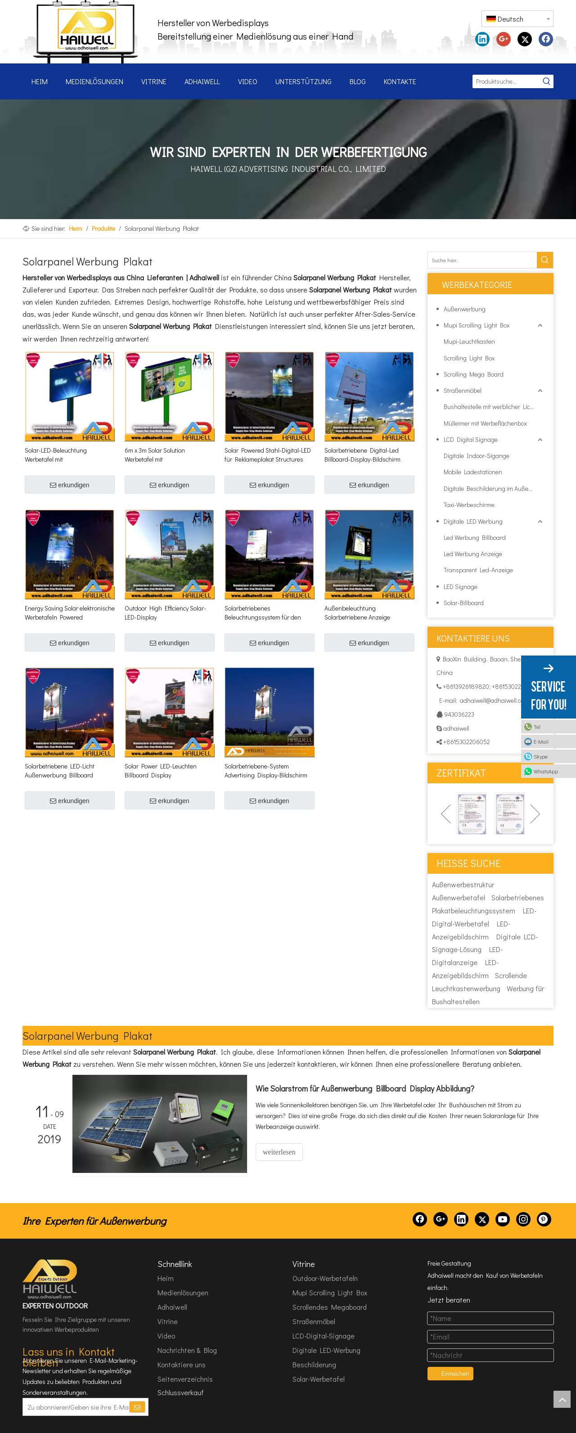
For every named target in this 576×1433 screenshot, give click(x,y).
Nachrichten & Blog (187, 1350)
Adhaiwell (172, 1307)
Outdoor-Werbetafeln (325, 1278)
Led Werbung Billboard (475, 537)
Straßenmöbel (463, 390)
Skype (541, 756)
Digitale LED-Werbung (326, 1350)
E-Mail (541, 741)
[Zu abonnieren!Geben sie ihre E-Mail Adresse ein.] (75, 1406)
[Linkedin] (461, 1219)
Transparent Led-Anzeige (478, 570)
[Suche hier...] (482, 260)
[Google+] (440, 1219)
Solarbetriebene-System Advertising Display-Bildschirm (266, 770)
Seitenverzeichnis (185, 1379)
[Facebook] (420, 1219)
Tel (537, 726)
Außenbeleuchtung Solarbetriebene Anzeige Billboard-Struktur (357, 613)
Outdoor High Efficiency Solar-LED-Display (165, 612)
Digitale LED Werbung (473, 521)
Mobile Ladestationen (473, 471)
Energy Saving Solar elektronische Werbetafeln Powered (70, 612)
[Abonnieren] (137, 1407)
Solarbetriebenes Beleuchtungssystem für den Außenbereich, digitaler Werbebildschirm (263, 613)
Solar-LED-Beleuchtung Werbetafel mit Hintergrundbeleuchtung (58, 455)
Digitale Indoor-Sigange (476, 455)
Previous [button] (445, 813)
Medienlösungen (183, 1292)
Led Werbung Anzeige (473, 553)
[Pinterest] (544, 1219)
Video (166, 1335)
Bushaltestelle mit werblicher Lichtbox (494, 406)
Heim (166, 1278)
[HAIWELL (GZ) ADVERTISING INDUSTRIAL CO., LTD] (50, 1279)
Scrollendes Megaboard (329, 1307)
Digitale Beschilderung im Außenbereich (494, 488)
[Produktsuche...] (506, 81)
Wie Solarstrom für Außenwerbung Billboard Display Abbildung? (365, 1088)
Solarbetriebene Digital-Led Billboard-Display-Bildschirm (362, 454)
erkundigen (69, 485)
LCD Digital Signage (471, 439)
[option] (471, 813)
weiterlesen (279, 1152)
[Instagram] (523, 1219)
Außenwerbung (465, 309)
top (562, 1399)
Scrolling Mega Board (474, 374)
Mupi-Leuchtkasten (469, 341)
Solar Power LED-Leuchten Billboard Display (161, 770)
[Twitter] (482, 1219)
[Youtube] (502, 1219)
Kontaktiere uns (182, 1364)
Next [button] (535, 813)
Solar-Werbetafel (318, 1379)
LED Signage (460, 586)
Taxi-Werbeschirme (469, 504)
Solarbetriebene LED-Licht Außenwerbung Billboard (59, 770)
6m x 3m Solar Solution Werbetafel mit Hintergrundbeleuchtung (158, 455)
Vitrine (168, 1321)
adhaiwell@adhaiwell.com (494, 700)
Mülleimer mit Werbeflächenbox (485, 423)
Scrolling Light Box (469, 358)
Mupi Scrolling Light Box (476, 325)
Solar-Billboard (464, 602)
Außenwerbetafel (458, 897)
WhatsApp (546, 771)
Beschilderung (314, 1364)
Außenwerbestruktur (463, 884)
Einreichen (455, 1373)
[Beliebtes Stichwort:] (547, 81)
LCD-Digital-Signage (323, 1335)
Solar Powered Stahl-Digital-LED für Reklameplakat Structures (268, 454)
